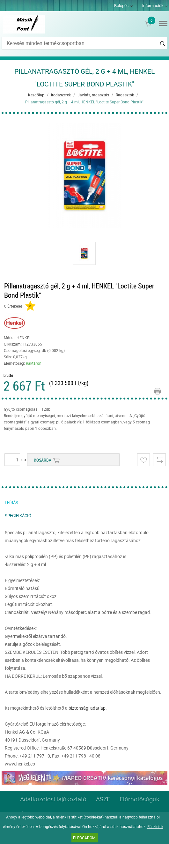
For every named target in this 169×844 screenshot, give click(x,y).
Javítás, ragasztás (93, 94)
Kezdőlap (36, 94)
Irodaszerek (61, 94)
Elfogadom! (84, 837)
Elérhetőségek (139, 799)
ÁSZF (103, 799)
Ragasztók (125, 94)
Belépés (121, 6)
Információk (152, 6)
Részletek (155, 826)
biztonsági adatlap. (88, 708)
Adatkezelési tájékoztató (53, 799)
